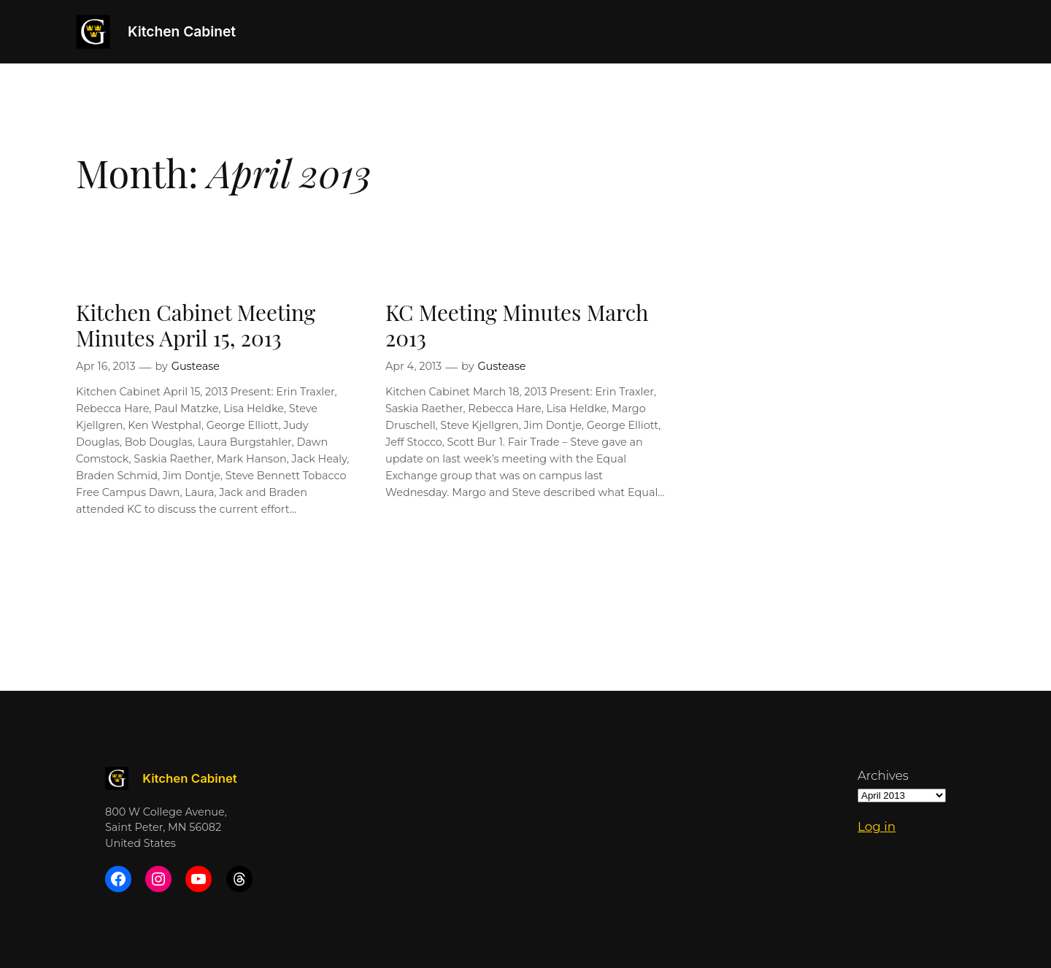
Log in (877, 826)
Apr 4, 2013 (413, 366)
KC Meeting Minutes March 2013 (516, 325)
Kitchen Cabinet (182, 31)
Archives (883, 775)
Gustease (196, 366)
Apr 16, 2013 (106, 366)
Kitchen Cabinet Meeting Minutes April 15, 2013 (195, 325)
